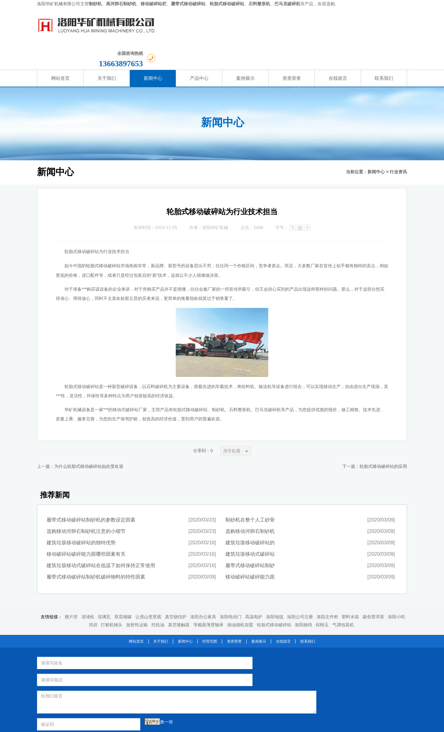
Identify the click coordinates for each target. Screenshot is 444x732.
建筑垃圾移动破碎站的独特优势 (81, 515)
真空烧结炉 (176, 590)
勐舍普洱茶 (373, 590)
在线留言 (283, 614)
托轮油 (157, 597)
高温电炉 (253, 590)
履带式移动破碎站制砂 (250, 538)
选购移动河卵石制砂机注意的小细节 (86, 504)
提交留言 (171, 680)
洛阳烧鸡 (303, 597)
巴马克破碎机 (265, 663)
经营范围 (209, 614)
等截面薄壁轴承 (208, 597)
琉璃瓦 (104, 590)
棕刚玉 (322, 597)
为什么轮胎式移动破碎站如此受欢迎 (88, 439)
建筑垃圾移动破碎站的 (250, 515)
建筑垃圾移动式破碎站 (250, 527)
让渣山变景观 (148, 590)
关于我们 (160, 614)
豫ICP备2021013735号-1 (255, 725)
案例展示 (258, 614)
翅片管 (71, 590)
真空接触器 (179, 597)
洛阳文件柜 (327, 590)
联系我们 (307, 614)
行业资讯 (398, 144)
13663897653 (373, 28)
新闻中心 (376, 144)
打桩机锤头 (111, 597)
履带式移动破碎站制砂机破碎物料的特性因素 (96, 550)
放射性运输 (137, 597)
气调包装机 (343, 597)
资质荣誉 (234, 614)
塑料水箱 (350, 590)
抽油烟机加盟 (240, 597)
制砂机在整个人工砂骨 (250, 493)
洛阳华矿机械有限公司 (58, 4)
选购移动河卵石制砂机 (250, 504)
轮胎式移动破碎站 (103, 238)
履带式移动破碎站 (251, 655)
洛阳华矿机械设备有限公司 (263, 638)
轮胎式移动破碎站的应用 (383, 439)
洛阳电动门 (230, 590)
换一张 (102, 678)
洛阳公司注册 (300, 590)
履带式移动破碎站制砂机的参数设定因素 (91, 493)
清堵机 (87, 590)
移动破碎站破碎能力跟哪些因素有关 (86, 527)
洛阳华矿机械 (215, 200)
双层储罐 (123, 590)
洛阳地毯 (274, 590)
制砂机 (245, 647)
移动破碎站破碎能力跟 (250, 550)
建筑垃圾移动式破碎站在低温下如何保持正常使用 (101, 538)
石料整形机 (236, 663)
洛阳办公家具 (203, 590)
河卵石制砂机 (269, 647)
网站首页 (136, 614)
